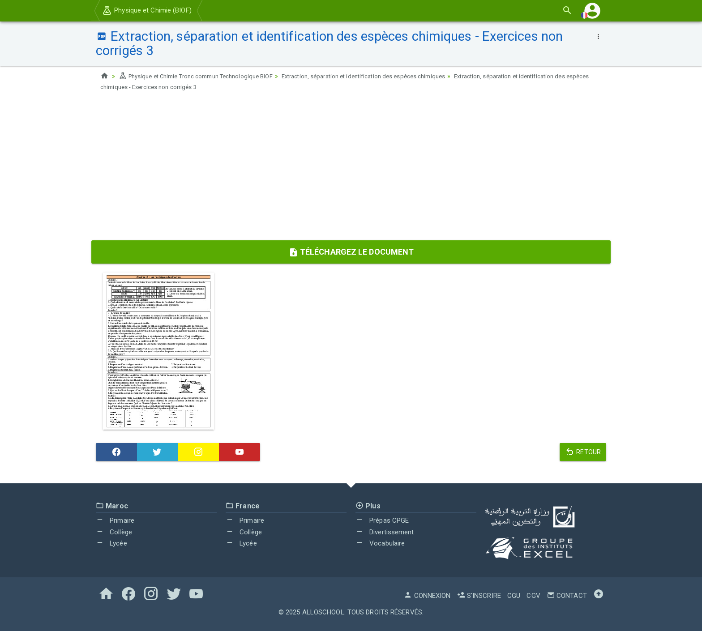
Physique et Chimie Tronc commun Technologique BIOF (202, 76)
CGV (533, 596)
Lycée (111, 543)
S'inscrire (479, 596)
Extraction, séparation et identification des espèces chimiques (384, 76)
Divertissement (384, 532)
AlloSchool (323, 612)
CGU (513, 596)
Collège (114, 532)
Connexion (427, 596)
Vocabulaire (380, 543)
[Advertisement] (351, 168)
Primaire (115, 520)
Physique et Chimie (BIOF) (147, 10)
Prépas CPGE (382, 520)
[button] (592, 10)
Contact (567, 596)
